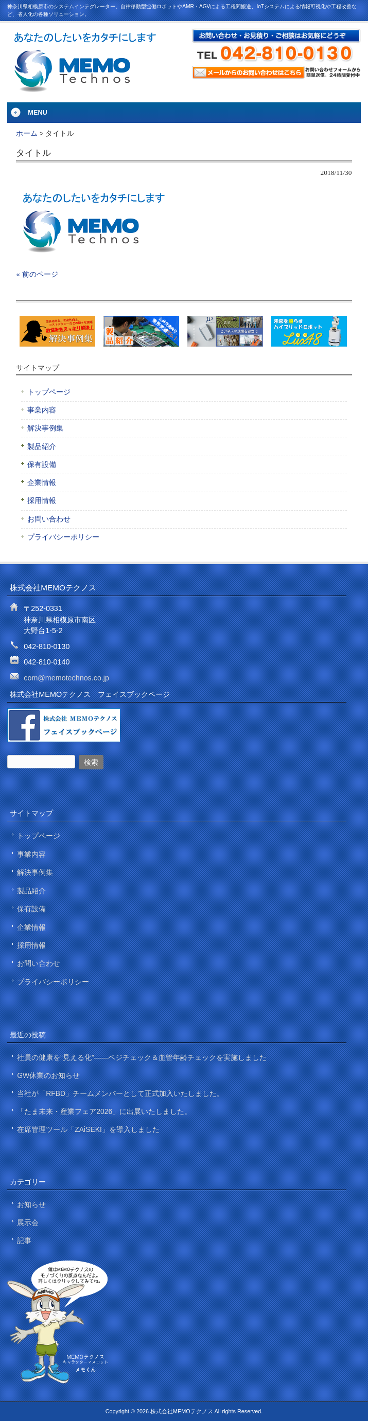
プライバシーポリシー (63, 537)
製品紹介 (41, 447)
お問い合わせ (49, 519)
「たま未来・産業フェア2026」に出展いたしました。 (104, 1111)
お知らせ (31, 1204)
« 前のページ (37, 274)
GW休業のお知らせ (48, 1075)
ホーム (27, 133)
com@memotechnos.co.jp (66, 678)
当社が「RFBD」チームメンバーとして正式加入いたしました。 (120, 1093)
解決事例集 (45, 428)
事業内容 (41, 410)
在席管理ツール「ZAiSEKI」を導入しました (88, 1129)
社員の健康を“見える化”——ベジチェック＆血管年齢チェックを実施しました (142, 1057)
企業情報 (41, 483)
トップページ (49, 392)
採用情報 (41, 501)
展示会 (28, 1222)
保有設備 (41, 465)
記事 (24, 1240)
